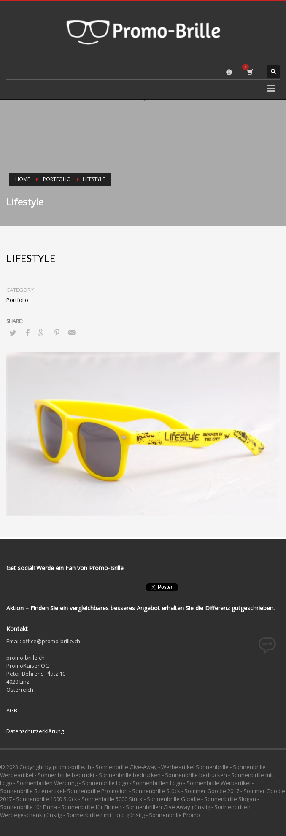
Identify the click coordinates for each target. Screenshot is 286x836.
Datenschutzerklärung (35, 731)
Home (22, 179)
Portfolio (57, 179)
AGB (11, 710)
